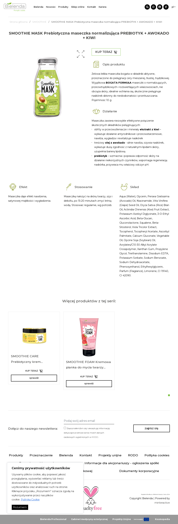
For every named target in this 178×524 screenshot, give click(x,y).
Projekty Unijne (121, 519)
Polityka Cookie (30, 499)
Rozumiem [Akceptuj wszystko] (20, 507)
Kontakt (91, 7)
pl (173, 7)
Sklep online (77, 7)
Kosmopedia (162, 519)
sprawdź (34, 378)
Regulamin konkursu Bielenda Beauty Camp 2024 (155, 494)
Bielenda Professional (53, 519)
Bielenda (38, 7)
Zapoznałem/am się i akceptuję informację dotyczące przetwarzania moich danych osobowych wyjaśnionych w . (87, 432)
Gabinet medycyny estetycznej (89, 519)
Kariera (102, 7)
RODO (95, 437)
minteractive (162, 502)
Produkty (63, 7)
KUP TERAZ (106, 52)
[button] (80, 54)
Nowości (50, 7)
